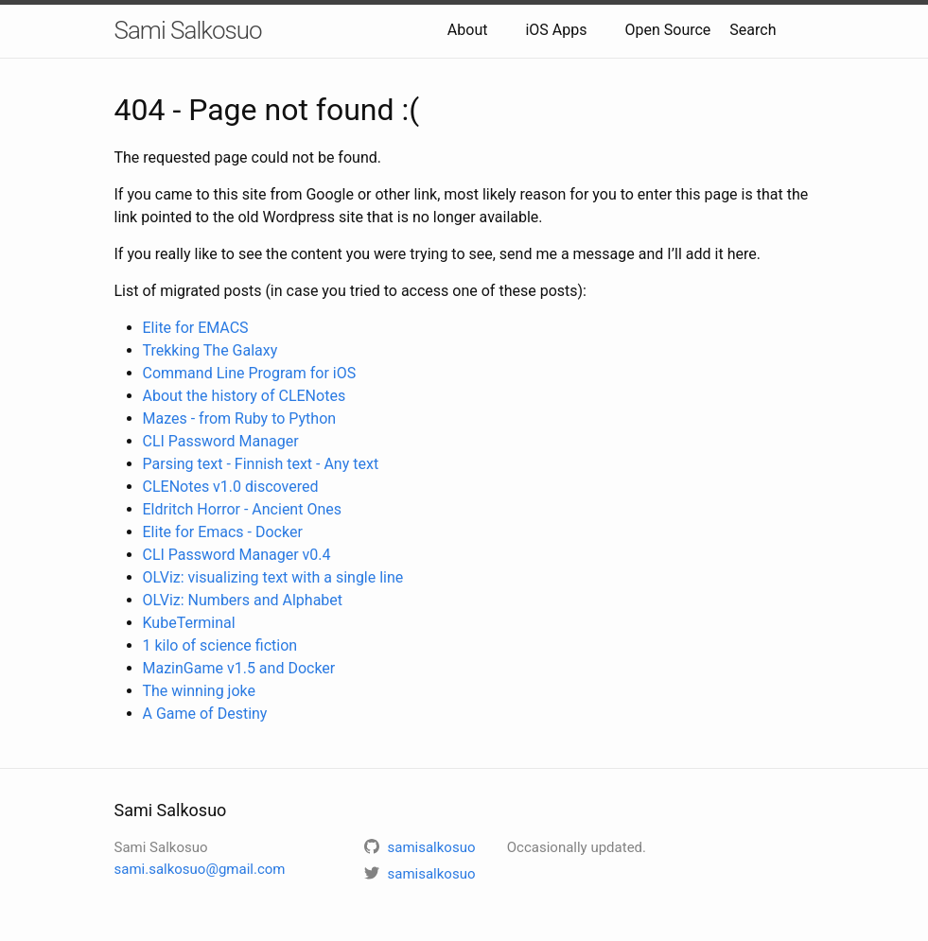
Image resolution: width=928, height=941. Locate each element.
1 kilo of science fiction (220, 645)
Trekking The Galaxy (210, 350)
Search (752, 30)
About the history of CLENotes (244, 396)
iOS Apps (556, 30)
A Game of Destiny (205, 714)
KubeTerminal (189, 623)
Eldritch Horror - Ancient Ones (242, 509)
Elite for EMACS (196, 328)
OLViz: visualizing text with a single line (273, 577)
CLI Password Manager (221, 441)
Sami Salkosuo (188, 30)
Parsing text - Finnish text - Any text (261, 464)
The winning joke (199, 691)
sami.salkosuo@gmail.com (200, 869)
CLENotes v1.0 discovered (231, 487)
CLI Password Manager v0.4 (237, 555)
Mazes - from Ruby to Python (240, 418)
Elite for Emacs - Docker (223, 532)
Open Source (667, 30)
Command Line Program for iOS (250, 373)
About (467, 30)
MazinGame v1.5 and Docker (239, 668)
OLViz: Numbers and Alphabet (243, 600)
